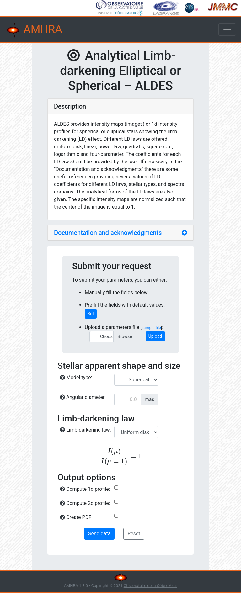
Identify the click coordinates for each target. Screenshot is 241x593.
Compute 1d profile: (85, 489)
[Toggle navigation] (227, 29)
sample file (151, 327)
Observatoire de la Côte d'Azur (150, 585)
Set (91, 313)
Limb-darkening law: (85, 430)
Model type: (76, 377)
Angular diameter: (83, 397)
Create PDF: (76, 517)
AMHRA (33, 30)
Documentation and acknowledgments (108, 232)
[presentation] (120, 456)
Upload (155, 336)
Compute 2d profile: (85, 503)
